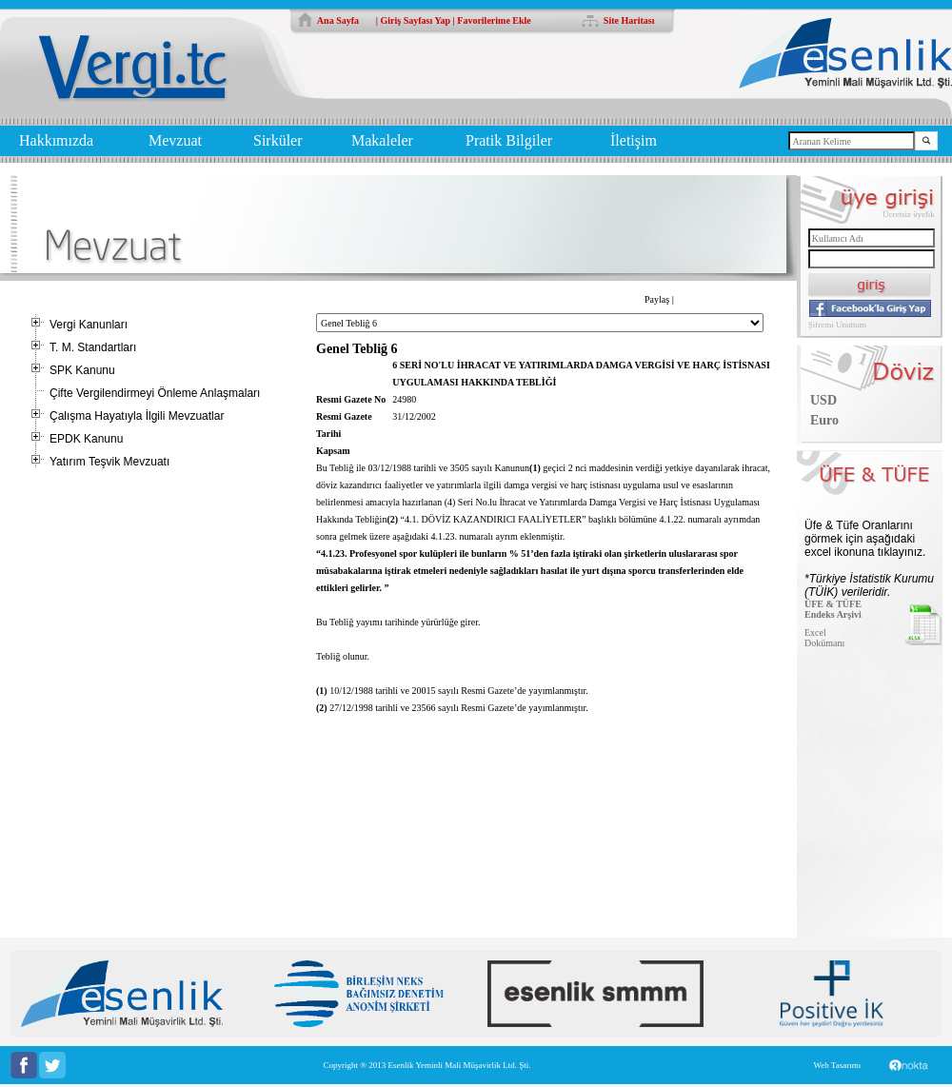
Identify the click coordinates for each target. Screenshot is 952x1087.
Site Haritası (629, 20)
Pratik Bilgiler (509, 140)
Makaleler (382, 140)
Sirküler (278, 140)
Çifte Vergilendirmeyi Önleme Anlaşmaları (155, 393)
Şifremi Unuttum (837, 324)
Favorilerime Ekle (493, 20)
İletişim (633, 140)
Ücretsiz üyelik (909, 214)
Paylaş (657, 299)
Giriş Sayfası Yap (416, 20)
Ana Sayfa (338, 20)
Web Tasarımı (837, 1065)
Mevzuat (175, 140)
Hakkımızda (56, 140)
